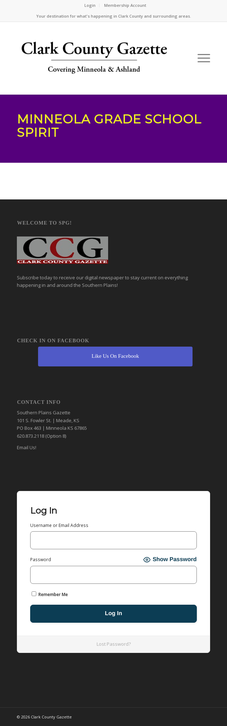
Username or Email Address (59, 525)
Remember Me (50, 594)
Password (40, 559)
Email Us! (26, 447)
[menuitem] (90, 5)
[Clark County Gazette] (94, 60)
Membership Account (125, 5)
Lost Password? (114, 644)
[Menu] (200, 58)
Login (90, 5)
